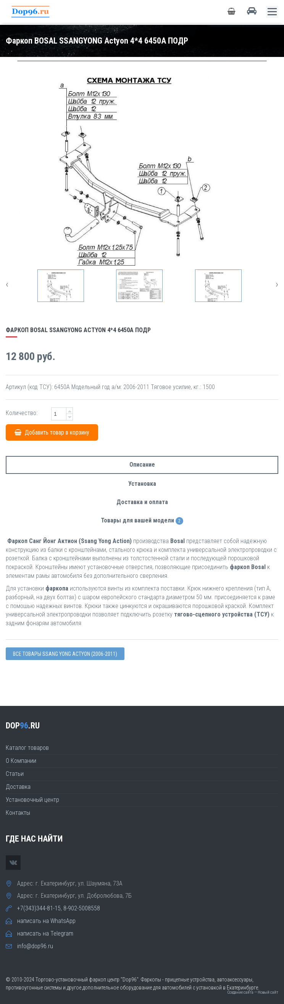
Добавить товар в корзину (52, 432)
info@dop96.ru (35, 946)
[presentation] (7, 284)
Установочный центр (32, 799)
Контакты (18, 812)
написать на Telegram (45, 933)
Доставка (18, 786)
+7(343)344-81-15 (39, 908)
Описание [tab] (142, 464)
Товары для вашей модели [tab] (142, 521)
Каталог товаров (27, 747)
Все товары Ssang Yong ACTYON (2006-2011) (65, 654)
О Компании (21, 760)
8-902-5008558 (81, 908)
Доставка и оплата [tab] (142, 502)
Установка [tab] (142, 483)
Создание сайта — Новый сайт (252, 992)
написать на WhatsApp (46, 921)
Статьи (15, 773)
